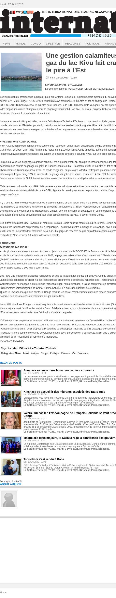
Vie (73, 353)
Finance (65, 353)
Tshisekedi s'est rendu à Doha (44, 459)
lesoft (26, 353)
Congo (44, 353)
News (18, 353)
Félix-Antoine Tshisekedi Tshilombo (38, 348)
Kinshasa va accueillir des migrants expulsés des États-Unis (64, 391)
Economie (82, 353)
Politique (54, 353)
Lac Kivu (12, 348)
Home (3, 592)
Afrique (35, 353)
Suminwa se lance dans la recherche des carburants (59, 370)
